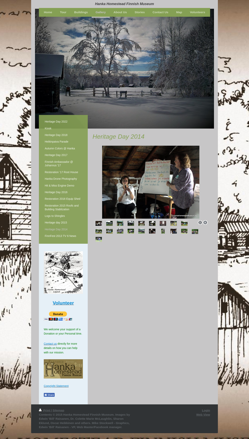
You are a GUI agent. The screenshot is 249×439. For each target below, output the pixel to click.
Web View (203, 414)
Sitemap (58, 410)
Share (49, 395)
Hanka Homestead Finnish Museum (124, 4)
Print (45, 410)
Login (206, 410)
